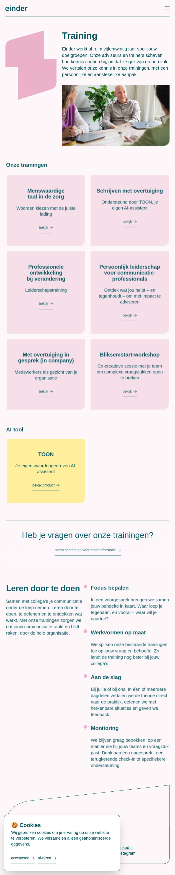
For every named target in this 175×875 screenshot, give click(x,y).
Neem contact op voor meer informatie (86, 550)
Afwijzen (44, 858)
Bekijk (49, 242)
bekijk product (49, 486)
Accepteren (20, 858)
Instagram (126, 853)
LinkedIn (125, 847)
